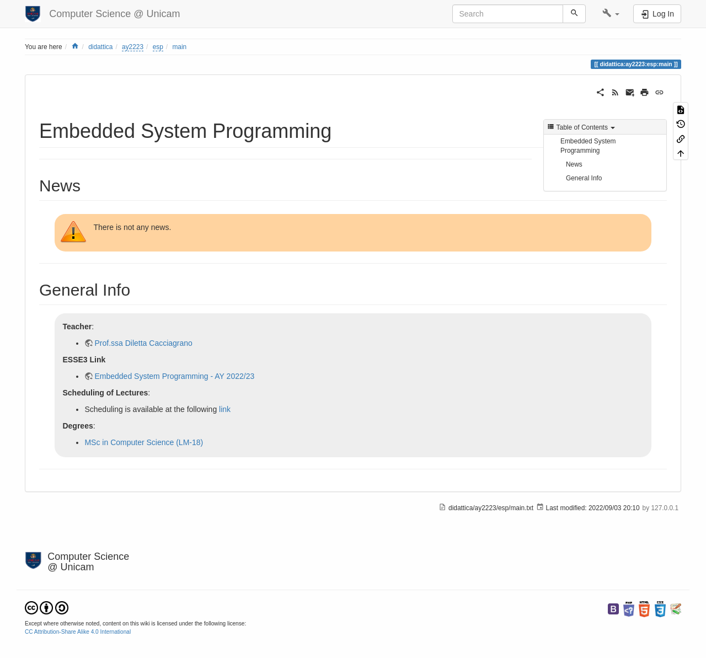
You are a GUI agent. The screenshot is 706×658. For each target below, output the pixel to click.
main (179, 47)
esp (158, 47)
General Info (584, 178)
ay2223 (132, 47)
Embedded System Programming (588, 145)
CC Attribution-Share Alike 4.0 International (78, 632)
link (225, 409)
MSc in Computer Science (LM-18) (143, 442)
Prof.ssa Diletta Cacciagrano (143, 343)
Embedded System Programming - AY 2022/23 (174, 376)
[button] (611, 14)
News (574, 164)
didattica (100, 47)
